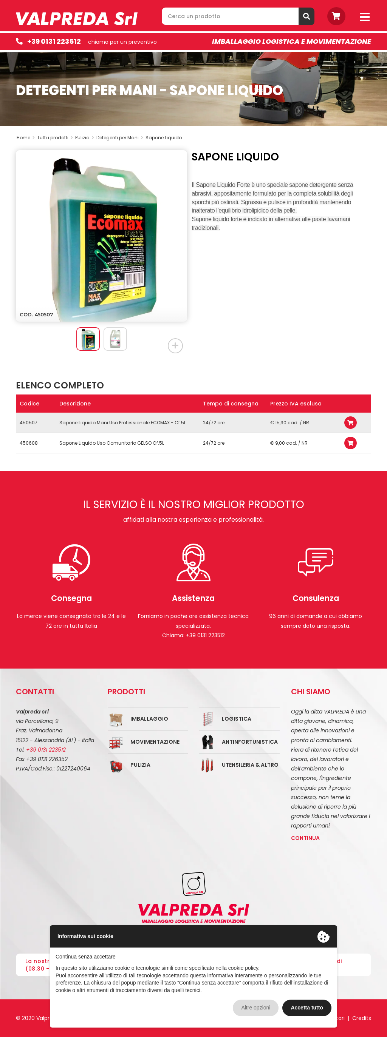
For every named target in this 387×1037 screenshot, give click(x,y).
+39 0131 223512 (54, 41)
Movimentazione (155, 742)
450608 (29, 443)
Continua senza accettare (86, 957)
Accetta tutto (307, 1008)
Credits (361, 1018)
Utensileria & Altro (250, 765)
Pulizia (140, 765)
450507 (28, 422)
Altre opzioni (255, 1008)
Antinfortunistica (250, 742)
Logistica (236, 719)
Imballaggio (149, 719)
